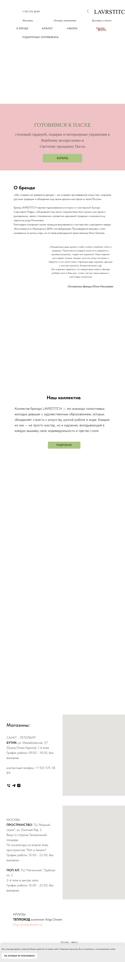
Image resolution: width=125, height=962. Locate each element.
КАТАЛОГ (47, 28)
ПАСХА (100, 28)
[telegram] (14, 785)
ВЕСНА (102, 30)
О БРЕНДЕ (22, 28)
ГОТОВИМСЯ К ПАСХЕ (62, 125)
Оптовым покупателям (65, 20)
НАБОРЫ (72, 28)
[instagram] (19, 785)
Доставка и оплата (101, 20)
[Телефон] (9, 785)
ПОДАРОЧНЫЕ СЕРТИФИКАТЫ (40, 37)
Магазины (28, 20)
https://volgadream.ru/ (27, 924)
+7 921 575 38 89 (31, 11)
